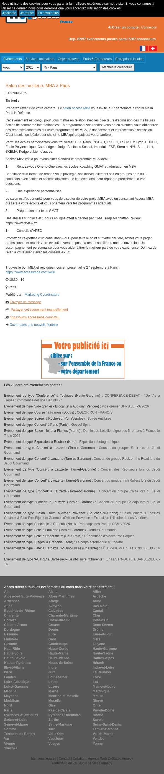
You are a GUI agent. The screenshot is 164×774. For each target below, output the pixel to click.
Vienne (9, 744)
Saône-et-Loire (15, 720)
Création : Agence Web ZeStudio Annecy (103, 758)
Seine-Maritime (60, 724)
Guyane (99, 644)
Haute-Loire (13, 653)
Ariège (53, 601)
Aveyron (55, 606)
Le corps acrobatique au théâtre (99, 542)
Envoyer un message (25, 302)
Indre (52, 667)
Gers (96, 639)
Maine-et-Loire (104, 687)
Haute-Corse (58, 649)
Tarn (51, 729)
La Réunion (102, 672)
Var (6, 739)
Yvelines (10, 748)
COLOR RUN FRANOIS (95, 412)
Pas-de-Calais (59, 710)
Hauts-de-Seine (60, 663)
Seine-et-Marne (16, 724)
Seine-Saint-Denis (107, 724)
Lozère (53, 687)
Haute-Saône (103, 653)
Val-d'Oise (56, 734)
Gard (52, 639)
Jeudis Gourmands (103, 530)
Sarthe (53, 720)
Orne (97, 705)
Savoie (98, 720)
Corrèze (10, 620)
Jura (51, 672)
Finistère (11, 639)
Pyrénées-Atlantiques (21, 715)
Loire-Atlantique (17, 682)
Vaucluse (55, 739)
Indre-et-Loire (103, 667)
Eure (52, 634)
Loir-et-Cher (58, 677)
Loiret (53, 682)
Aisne (53, 592)
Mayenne (11, 696)
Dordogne (12, 630)
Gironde (10, 644)
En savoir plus (48, 13)
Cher (96, 615)
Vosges (54, 744)
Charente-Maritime (63, 615)
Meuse (98, 696)
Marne (53, 691)
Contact (64, 758)
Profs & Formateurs (97, 59)
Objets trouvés (68, 59)
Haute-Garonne (105, 649)
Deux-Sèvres (103, 625)
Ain (6, 592)
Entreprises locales (129, 59)
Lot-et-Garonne (16, 687)
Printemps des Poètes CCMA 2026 (104, 524)
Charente (11, 615)
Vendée (98, 739)
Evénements (12, 59)
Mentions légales (43, 758)
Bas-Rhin (100, 606)
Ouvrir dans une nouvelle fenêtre (33, 325)
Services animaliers (39, 59)
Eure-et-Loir (102, 634)
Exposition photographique (99, 442)
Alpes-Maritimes (61, 596)
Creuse (54, 625)
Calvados (55, 611)
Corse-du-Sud (59, 620)
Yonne (98, 744)
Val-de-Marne (103, 734)
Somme (10, 729)
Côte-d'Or (100, 620)
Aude (8, 606)
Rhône (98, 715)
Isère (8, 672)
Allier (97, 592)
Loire (97, 677)
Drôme (98, 630)
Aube (97, 601)
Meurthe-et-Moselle (63, 696)
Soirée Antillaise (99, 418)
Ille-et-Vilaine (14, 667)
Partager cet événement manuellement (39, 309)
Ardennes (11, 601)
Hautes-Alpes (103, 658)
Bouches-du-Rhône (19, 611)
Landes (10, 677)
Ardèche (99, 596)
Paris (8, 710)
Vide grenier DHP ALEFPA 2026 (125, 406)
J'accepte (9, 13)
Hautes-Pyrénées (17, 663)
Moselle (54, 701)
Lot (95, 682)
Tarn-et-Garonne (106, 729)
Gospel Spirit (80, 425)
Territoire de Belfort (19, 734)
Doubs (53, 630)
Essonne (11, 634)
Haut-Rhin (12, 649)
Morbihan (11, 701)
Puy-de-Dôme (103, 710)
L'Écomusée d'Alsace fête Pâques (109, 536)
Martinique (101, 691)
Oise (52, 705)
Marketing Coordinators (42, 295)
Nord (8, 705)
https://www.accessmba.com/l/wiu (31, 272)
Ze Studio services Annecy (92, 763)
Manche (10, 691)
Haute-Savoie (14, 658)
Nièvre (98, 701)
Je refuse (27, 13)
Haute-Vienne (59, 658)
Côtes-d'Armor (15, 625)
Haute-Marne (58, 653)
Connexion (149, 27)
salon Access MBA (76, 108)
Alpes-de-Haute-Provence (24, 596)
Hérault (98, 663)
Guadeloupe (58, 644)
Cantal (98, 611)
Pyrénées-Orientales (64, 715)
